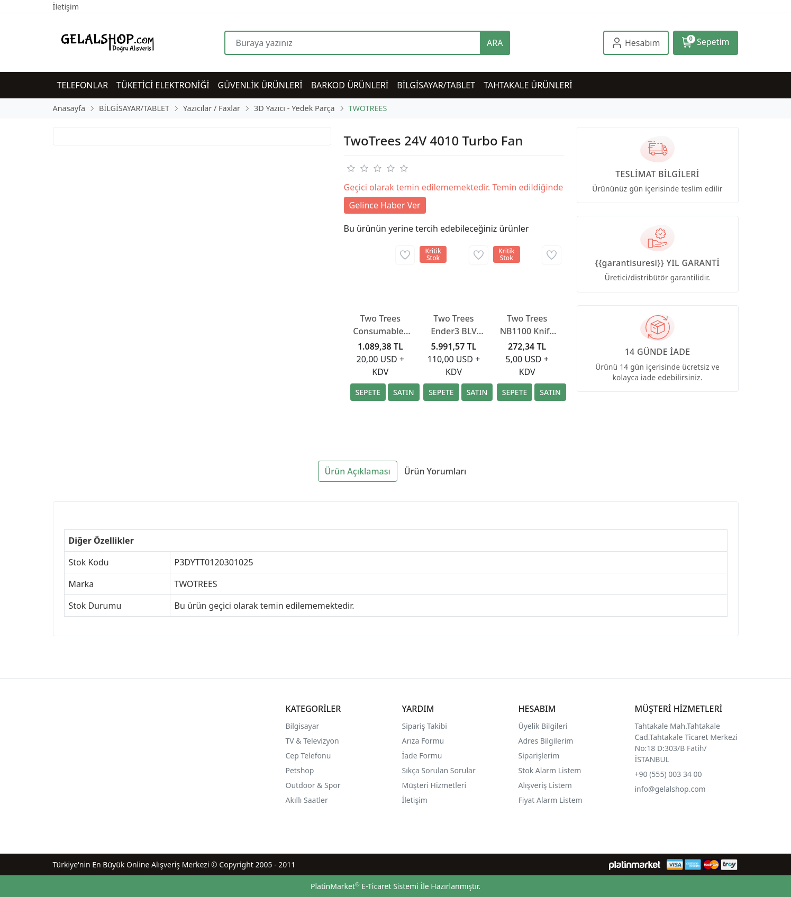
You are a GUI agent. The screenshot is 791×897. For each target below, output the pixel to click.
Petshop (300, 770)
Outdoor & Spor (313, 785)
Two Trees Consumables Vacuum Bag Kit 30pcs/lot (380, 325)
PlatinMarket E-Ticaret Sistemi (365, 886)
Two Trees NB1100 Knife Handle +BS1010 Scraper (527, 325)
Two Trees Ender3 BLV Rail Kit (454, 325)
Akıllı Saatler (307, 800)
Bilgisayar (303, 726)
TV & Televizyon (312, 741)
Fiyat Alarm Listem (551, 800)
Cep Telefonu (308, 755)
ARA (495, 43)
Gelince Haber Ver (385, 205)
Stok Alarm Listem (550, 770)
